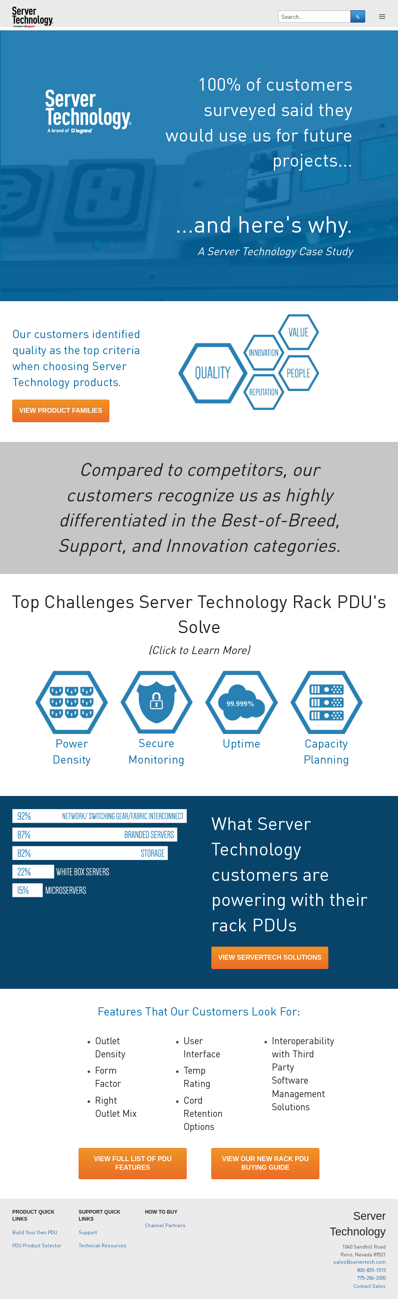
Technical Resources (103, 1245)
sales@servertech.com (359, 1261)
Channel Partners (165, 1225)
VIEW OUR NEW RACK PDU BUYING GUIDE (265, 1163)
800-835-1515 (371, 1270)
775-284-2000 (371, 1277)
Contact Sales (369, 1286)
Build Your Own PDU (34, 1232)
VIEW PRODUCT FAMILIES (60, 410)
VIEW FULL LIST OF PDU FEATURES (133, 1163)
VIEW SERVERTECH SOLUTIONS (269, 957)
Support (88, 1232)
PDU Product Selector (36, 1245)
